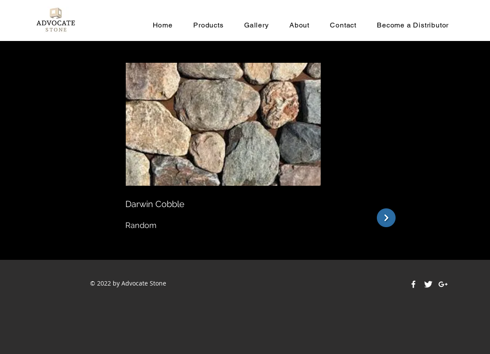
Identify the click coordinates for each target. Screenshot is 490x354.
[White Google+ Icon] (443, 284)
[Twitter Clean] (428, 284)
